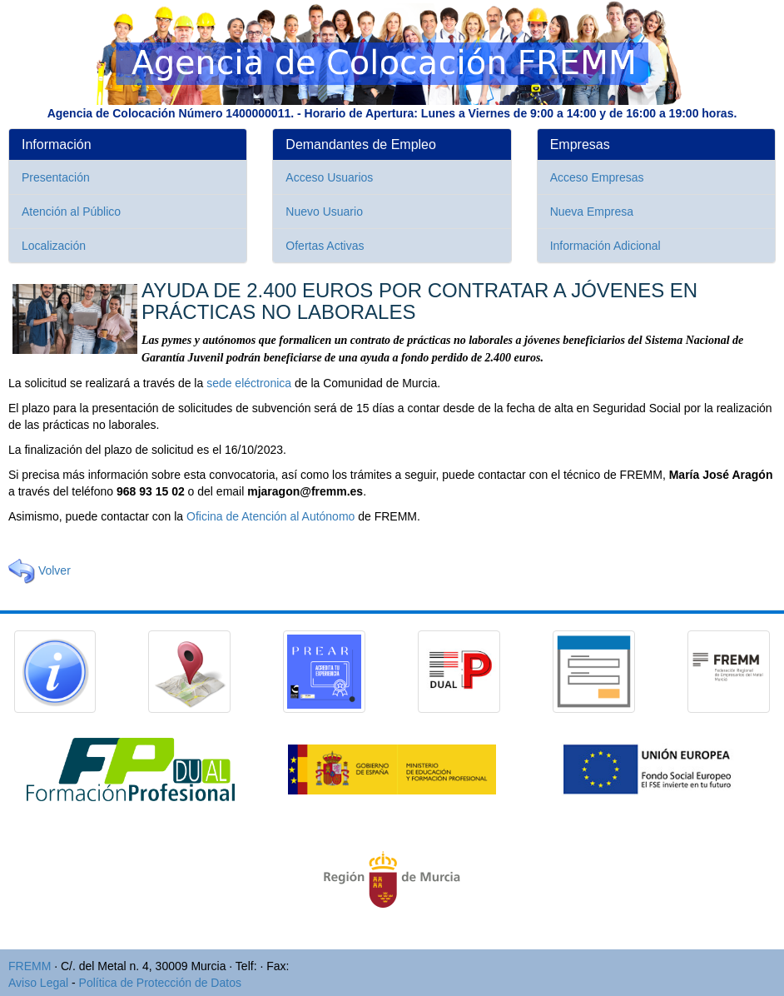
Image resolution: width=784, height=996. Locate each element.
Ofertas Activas (324, 245)
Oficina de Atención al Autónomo (270, 516)
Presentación (56, 177)
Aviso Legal (38, 982)
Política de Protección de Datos (160, 982)
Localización (54, 245)
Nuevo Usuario (324, 211)
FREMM (29, 966)
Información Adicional (605, 245)
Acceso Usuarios (329, 177)
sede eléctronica (248, 383)
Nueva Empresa (591, 211)
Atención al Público (71, 211)
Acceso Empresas (597, 177)
